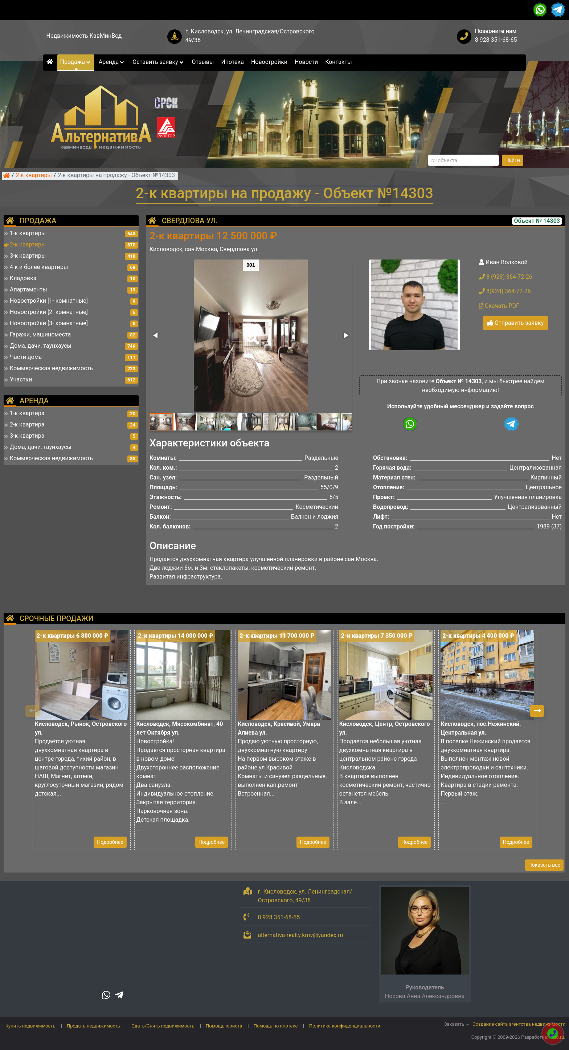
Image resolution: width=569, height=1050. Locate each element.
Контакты (338, 61)
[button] (250, 332)
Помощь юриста (224, 1026)
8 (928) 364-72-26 (505, 276)
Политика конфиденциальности (344, 1026)
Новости (306, 61)
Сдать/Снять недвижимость (162, 1026)
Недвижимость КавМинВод (84, 35)
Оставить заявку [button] (158, 61)
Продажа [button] (75, 61)
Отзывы (203, 61)
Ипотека (232, 61)
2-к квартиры (34, 176)
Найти (512, 160)
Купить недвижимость (30, 1026)
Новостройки (269, 61)
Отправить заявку (515, 322)
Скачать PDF (499, 305)
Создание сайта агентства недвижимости (518, 1024)
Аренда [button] (112, 61)
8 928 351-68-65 (496, 39)
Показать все (544, 865)
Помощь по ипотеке (276, 1026)
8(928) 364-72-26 (505, 291)
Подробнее (110, 842)
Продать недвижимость (93, 1026)
